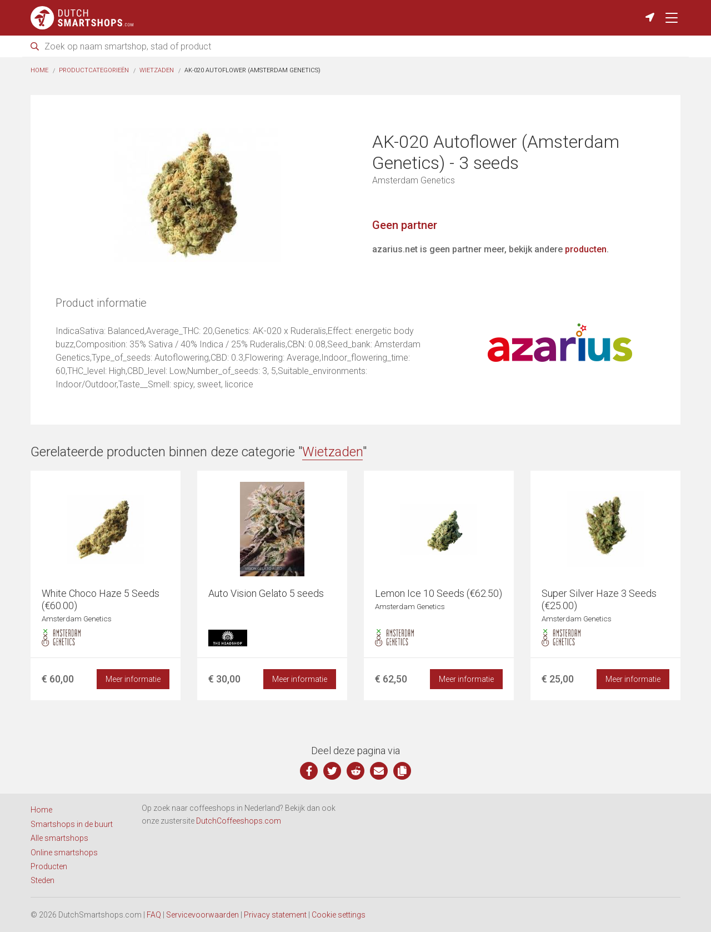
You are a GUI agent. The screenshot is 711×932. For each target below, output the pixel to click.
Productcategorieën (94, 70)
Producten (49, 866)
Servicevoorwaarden (202, 914)
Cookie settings (338, 914)
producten (586, 249)
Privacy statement (275, 914)
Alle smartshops (59, 838)
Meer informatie (133, 679)
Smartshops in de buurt (72, 824)
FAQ (154, 914)
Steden (42, 880)
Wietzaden (156, 70)
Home (39, 70)
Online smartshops (64, 852)
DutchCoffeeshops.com (238, 820)
